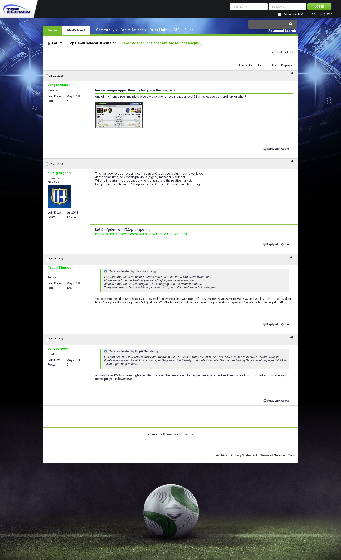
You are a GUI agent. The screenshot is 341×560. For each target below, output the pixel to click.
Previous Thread (161, 434)
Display (285, 65)
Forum (52, 30)
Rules (188, 30)
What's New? (76, 30)
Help (312, 14)
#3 (291, 257)
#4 (291, 337)
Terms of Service (272, 455)
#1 (291, 73)
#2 (291, 161)
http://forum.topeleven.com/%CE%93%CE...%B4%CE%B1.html (141, 234)
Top (291, 455)
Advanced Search (282, 31)
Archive (221, 455)
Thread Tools (266, 65)
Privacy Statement (243, 455)
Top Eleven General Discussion (92, 43)
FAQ (177, 30)
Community (105, 30)
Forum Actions (132, 30)
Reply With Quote (276, 148)
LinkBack (245, 65)
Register (326, 14)
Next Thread (182, 434)
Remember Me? (293, 14)
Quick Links (158, 30)
